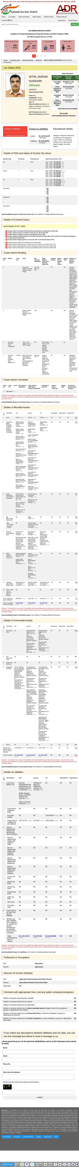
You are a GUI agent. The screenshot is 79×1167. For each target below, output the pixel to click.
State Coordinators (28, 1136)
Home (3, 17)
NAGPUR (39, 60)
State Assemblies (23, 17)
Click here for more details (67, 108)
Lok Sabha (12, 17)
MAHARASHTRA (27, 60)
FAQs (56, 1136)
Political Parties (49, 17)
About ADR (61, 20)
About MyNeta (72, 20)
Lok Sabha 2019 (15, 60)
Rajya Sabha (37, 17)
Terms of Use (47, 1136)
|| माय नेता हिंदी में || (7, 20)
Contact (39, 1136)
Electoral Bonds (62, 17)
